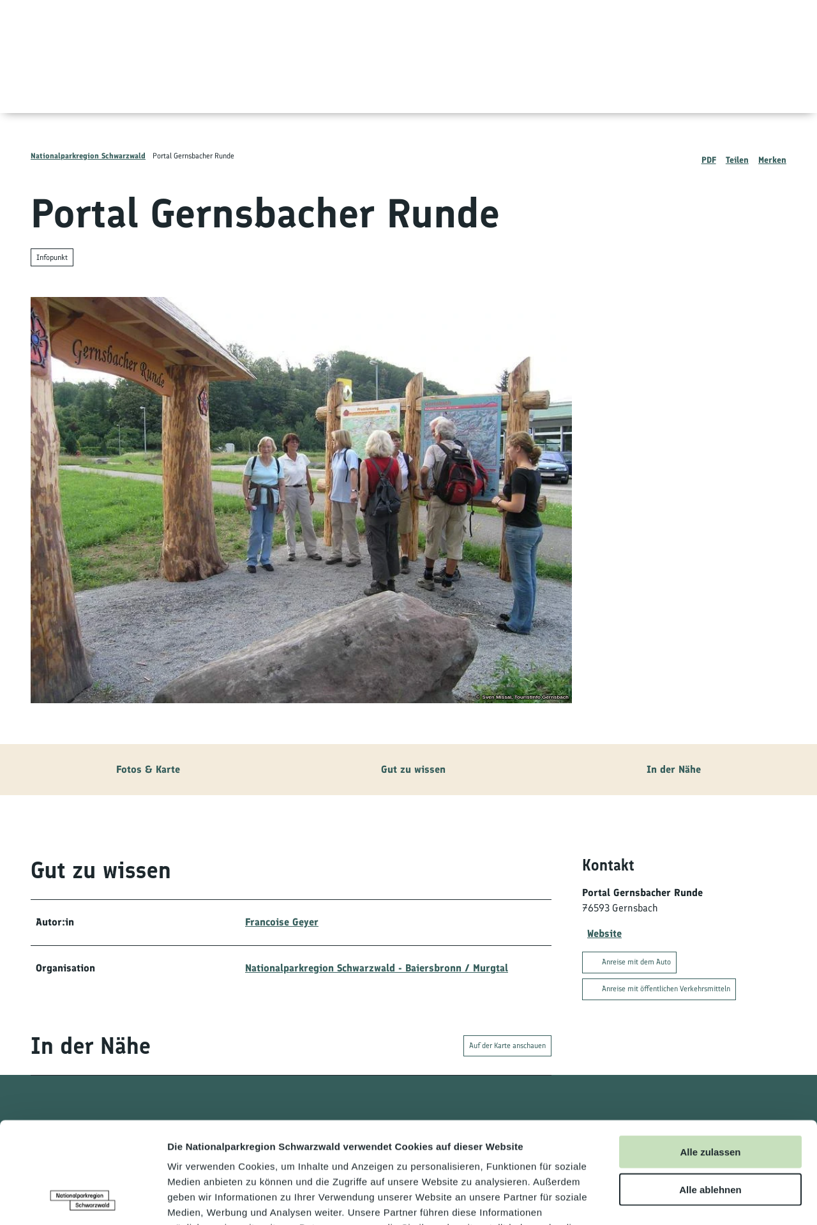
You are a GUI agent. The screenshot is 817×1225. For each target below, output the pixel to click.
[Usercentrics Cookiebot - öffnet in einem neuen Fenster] (83, 1200)
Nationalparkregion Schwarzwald (88, 155)
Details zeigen (679, 1199)
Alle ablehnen (710, 1094)
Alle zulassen (710, 1056)
